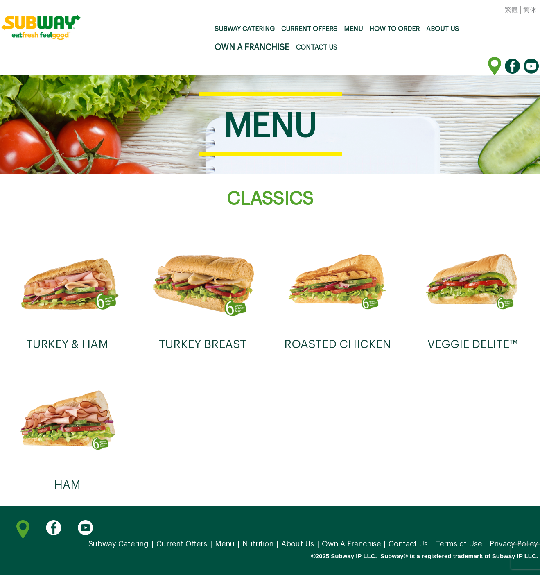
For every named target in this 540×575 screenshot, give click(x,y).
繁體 (511, 10)
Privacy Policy (514, 544)
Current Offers (309, 29)
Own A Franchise (252, 47)
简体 (529, 10)
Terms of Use (459, 544)
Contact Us (316, 47)
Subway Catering (245, 29)
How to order (394, 29)
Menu (353, 29)
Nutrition (257, 544)
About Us (442, 29)
